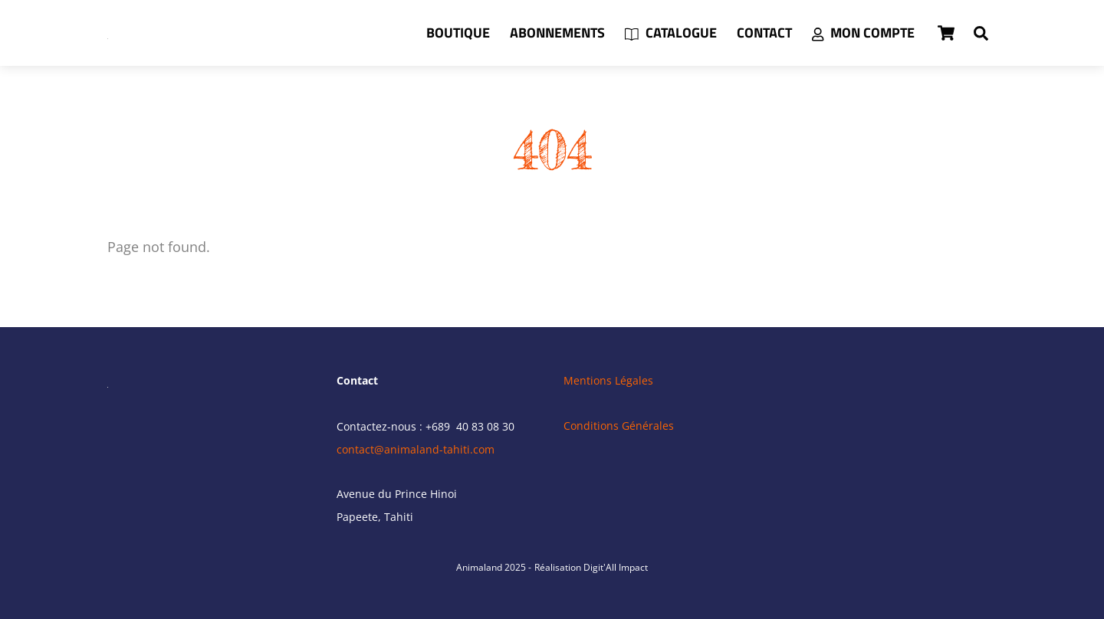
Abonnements (557, 32)
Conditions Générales (619, 425)
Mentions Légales (608, 380)
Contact (764, 32)
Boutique (458, 32)
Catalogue (671, 32)
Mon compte (863, 32)
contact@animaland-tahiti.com (416, 449)
